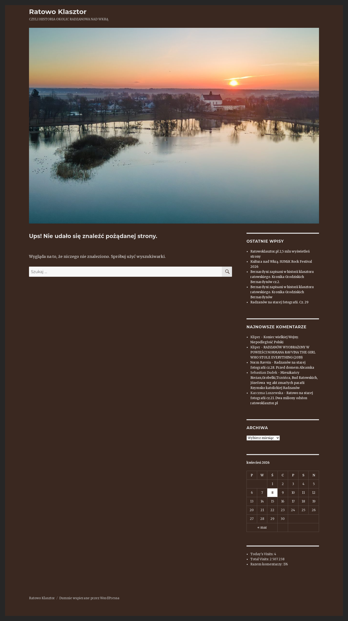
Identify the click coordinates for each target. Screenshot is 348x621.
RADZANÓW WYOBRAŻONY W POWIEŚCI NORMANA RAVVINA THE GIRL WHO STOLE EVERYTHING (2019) (283, 352)
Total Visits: (260, 559)
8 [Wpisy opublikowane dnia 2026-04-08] (272, 493)
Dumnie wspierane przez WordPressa (89, 598)
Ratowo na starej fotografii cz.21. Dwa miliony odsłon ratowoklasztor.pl (281, 398)
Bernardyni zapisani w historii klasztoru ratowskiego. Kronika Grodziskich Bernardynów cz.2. (282, 277)
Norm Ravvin (260, 362)
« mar (262, 527)
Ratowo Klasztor (58, 11)
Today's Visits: (262, 554)
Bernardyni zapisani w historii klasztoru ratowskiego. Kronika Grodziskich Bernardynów (282, 292)
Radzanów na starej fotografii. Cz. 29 (279, 302)
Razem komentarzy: (266, 564)
